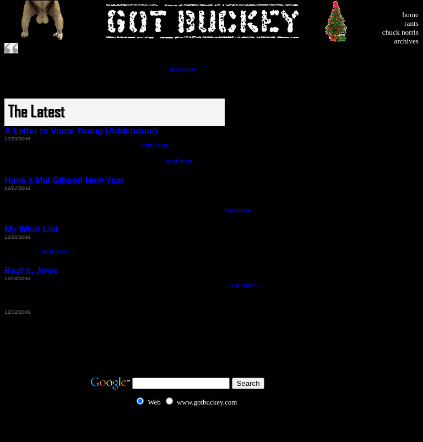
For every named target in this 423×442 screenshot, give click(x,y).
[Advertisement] (385, 122)
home (410, 14)
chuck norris (400, 32)
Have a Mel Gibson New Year (64, 180)
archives (406, 41)
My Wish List (31, 229)
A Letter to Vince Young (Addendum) (81, 130)
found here (154, 145)
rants (411, 23)
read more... (181, 161)
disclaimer (183, 69)
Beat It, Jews (31, 270)
